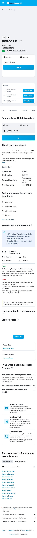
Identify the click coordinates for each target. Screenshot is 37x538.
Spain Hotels (11, 530)
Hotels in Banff (6, 490)
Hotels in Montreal (8, 482)
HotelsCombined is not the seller (19, 514)
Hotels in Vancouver (8, 488)
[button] (3, 3)
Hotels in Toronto (7, 496)
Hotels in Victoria (7, 479)
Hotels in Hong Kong (8, 471)
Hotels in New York (8, 485)
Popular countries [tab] (20, 461)
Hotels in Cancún (7, 477)
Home (4, 530)
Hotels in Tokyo (7, 499)
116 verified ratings (19, 51)
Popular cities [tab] (7, 461)
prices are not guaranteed (14, 508)
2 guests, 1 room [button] (9, 62)
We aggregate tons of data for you (19, 518)
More (3, 162)
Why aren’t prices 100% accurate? (19, 521)
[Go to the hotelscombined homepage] (14, 3)
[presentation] (14, 10)
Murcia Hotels (25, 530)
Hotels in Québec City (8, 493)
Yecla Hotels (12, 534)
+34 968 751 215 (8, 48)
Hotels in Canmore (8, 474)
